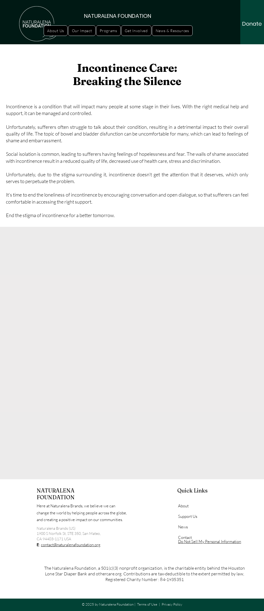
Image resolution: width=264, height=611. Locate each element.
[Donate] (252, 23)
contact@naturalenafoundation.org (70, 544)
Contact (185, 537)
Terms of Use (147, 604)
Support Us (187, 516)
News (183, 526)
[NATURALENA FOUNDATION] (118, 16)
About (183, 505)
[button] (56, 30)
